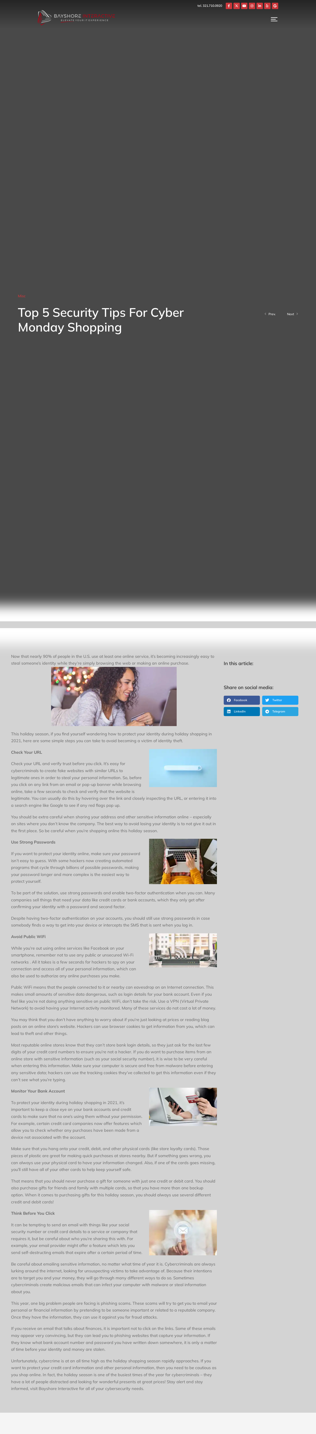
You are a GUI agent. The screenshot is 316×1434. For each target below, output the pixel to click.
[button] (242, 700)
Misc (22, 296)
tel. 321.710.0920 (230, 6)
